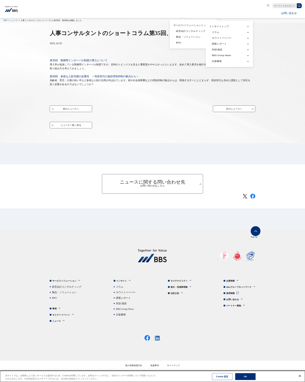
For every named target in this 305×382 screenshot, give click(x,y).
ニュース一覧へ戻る (71, 125)
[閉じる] (299, 376)
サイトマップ (173, 369)
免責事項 (154, 369)
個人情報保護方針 (133, 369)
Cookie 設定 (222, 376)
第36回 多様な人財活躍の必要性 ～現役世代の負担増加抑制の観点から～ (94, 76)
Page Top (250, 236)
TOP (5, 20)
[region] (152, 376)
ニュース (14, 20)
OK (245, 376)
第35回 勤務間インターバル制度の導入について (78, 60)
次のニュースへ (234, 109)
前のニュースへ (71, 109)
